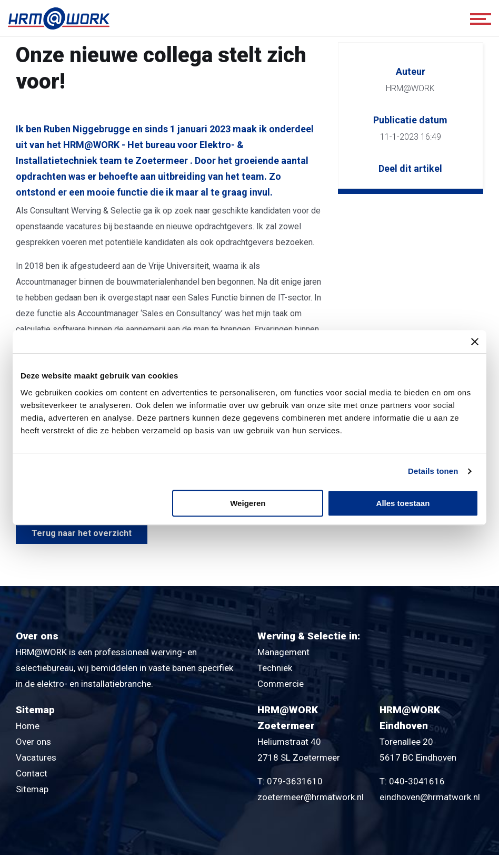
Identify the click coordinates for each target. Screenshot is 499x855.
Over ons (33, 741)
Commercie (280, 683)
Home (27, 726)
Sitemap (32, 789)
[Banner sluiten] (474, 341)
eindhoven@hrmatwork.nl (430, 797)
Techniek (274, 668)
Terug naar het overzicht (82, 533)
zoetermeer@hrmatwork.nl (310, 797)
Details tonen (433, 471)
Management (283, 652)
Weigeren (247, 503)
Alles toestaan (403, 503)
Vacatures (36, 757)
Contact (31, 773)
